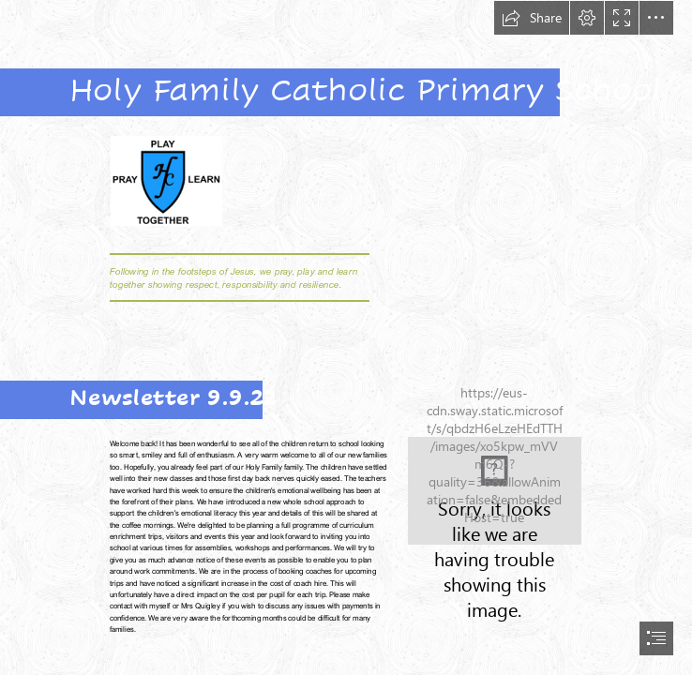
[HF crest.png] (165, 180)
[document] (346, 337)
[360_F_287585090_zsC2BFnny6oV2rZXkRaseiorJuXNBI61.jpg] (494, 491)
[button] (531, 18)
